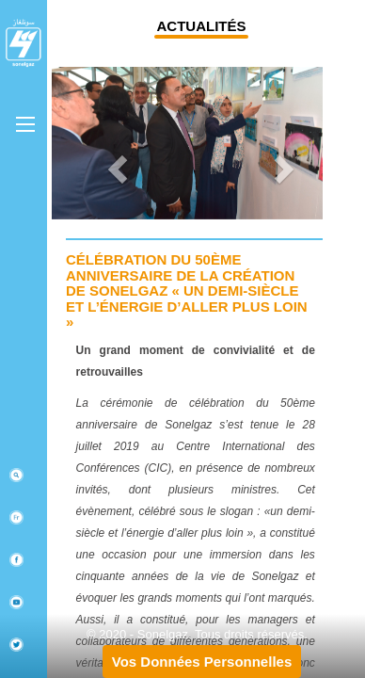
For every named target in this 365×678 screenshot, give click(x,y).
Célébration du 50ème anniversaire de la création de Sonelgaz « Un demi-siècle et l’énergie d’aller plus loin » (187, 290)
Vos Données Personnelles (202, 662)
